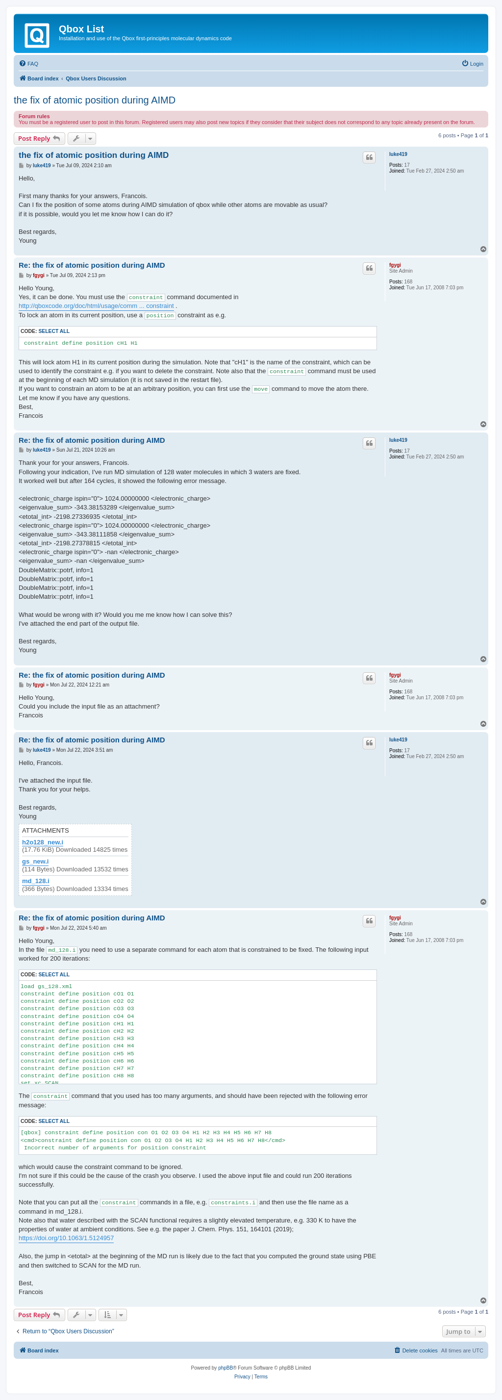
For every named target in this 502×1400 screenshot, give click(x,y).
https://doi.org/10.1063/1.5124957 (66, 1238)
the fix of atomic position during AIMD (95, 100)
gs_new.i (35, 861)
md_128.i (36, 881)
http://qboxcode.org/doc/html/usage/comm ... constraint (96, 305)
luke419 (398, 154)
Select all (54, 331)
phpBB (225, 1368)
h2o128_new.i (42, 842)
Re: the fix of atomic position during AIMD (92, 265)
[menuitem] (28, 64)
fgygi (395, 265)
